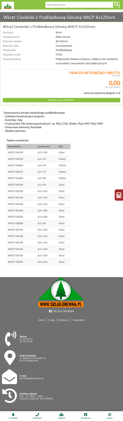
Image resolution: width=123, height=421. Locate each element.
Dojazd (61, 416)
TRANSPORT (79, 320)
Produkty (13, 416)
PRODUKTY (63, 320)
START (41, 320)
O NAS (51, 320)
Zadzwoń (37, 416)
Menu (109, 416)
